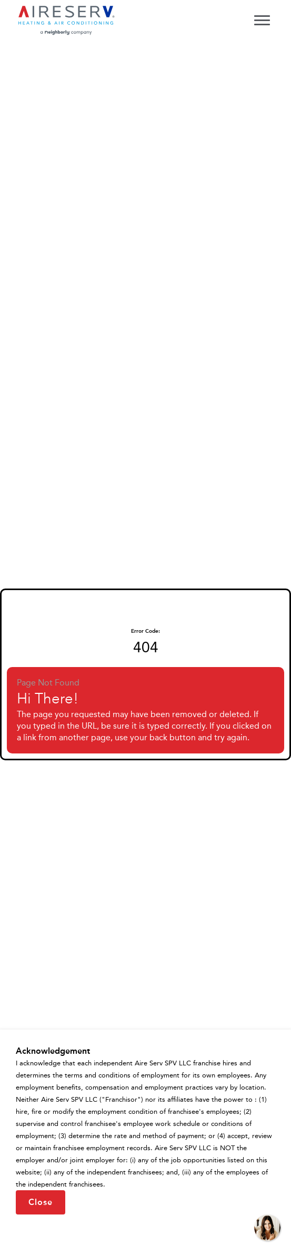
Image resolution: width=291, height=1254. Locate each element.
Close (40, 1202)
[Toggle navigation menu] (262, 20)
